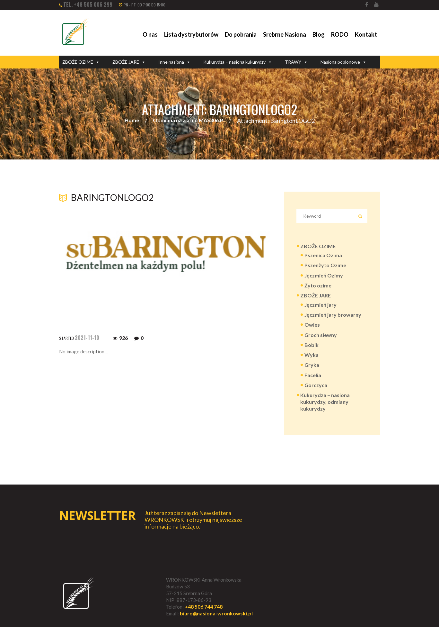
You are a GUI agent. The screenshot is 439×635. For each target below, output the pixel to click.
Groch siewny (320, 339)
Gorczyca (315, 391)
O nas (150, 34)
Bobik (311, 350)
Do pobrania (241, 34)
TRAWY (296, 62)
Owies (312, 329)
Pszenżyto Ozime (325, 268)
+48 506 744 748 (204, 614)
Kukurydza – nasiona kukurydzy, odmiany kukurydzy (325, 408)
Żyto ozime (317, 288)
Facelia (312, 381)
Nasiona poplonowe (343, 62)
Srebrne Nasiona (284, 34)
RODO (339, 34)
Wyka (311, 360)
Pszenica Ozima (323, 257)
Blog (318, 34)
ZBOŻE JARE (128, 62)
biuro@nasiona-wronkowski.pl (216, 621)
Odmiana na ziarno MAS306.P (188, 121)
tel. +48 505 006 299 (87, 4)
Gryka (311, 370)
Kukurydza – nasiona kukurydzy (237, 62)
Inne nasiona (174, 62)
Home (132, 121)
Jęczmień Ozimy (323, 278)
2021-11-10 (87, 337)
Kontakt (366, 34)
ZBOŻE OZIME (81, 62)
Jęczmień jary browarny (332, 318)
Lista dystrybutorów (191, 34)
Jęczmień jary (320, 308)
